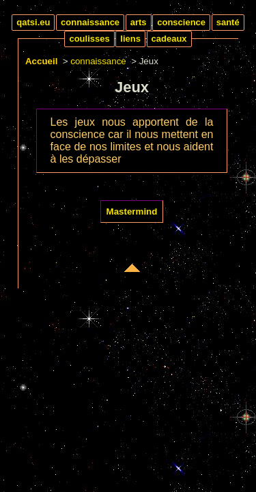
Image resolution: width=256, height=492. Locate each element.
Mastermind (132, 211)
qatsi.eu (33, 22)
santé (228, 22)
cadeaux (169, 38)
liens (130, 38)
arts (138, 22)
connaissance (90, 22)
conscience (181, 22)
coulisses (89, 38)
